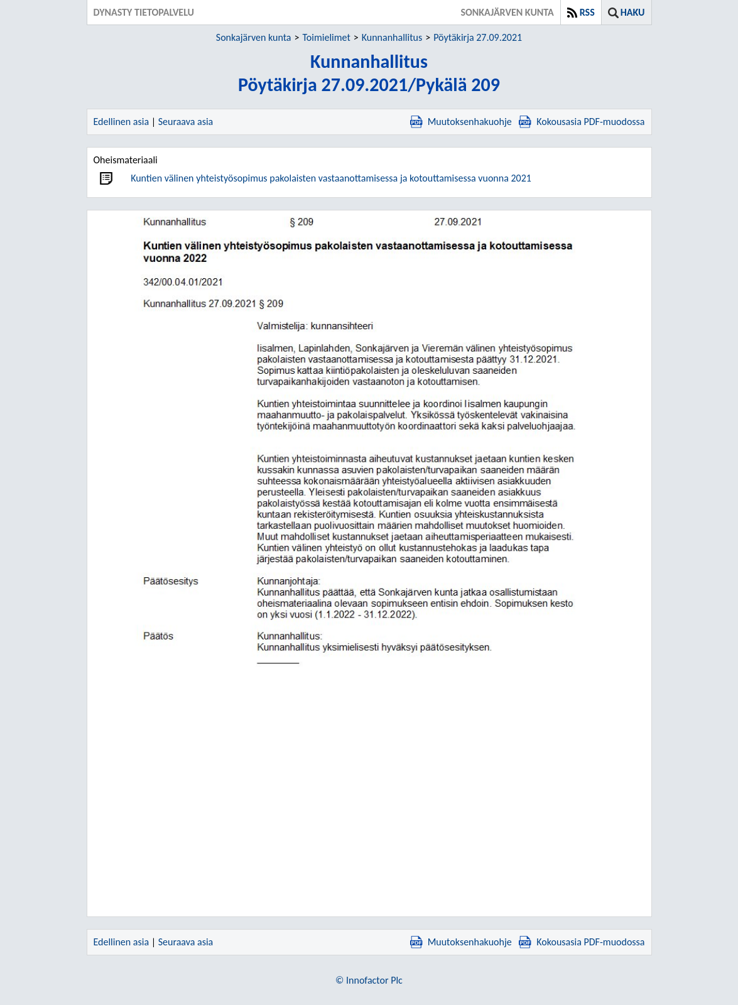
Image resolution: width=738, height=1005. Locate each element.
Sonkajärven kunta (253, 37)
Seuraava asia (186, 122)
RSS (587, 12)
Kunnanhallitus (392, 37)
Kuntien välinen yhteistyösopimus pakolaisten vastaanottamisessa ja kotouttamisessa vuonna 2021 (331, 178)
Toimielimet (326, 37)
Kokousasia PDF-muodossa (581, 122)
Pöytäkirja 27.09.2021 (477, 37)
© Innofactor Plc (369, 980)
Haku (633, 12)
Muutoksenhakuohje (461, 122)
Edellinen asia (121, 122)
